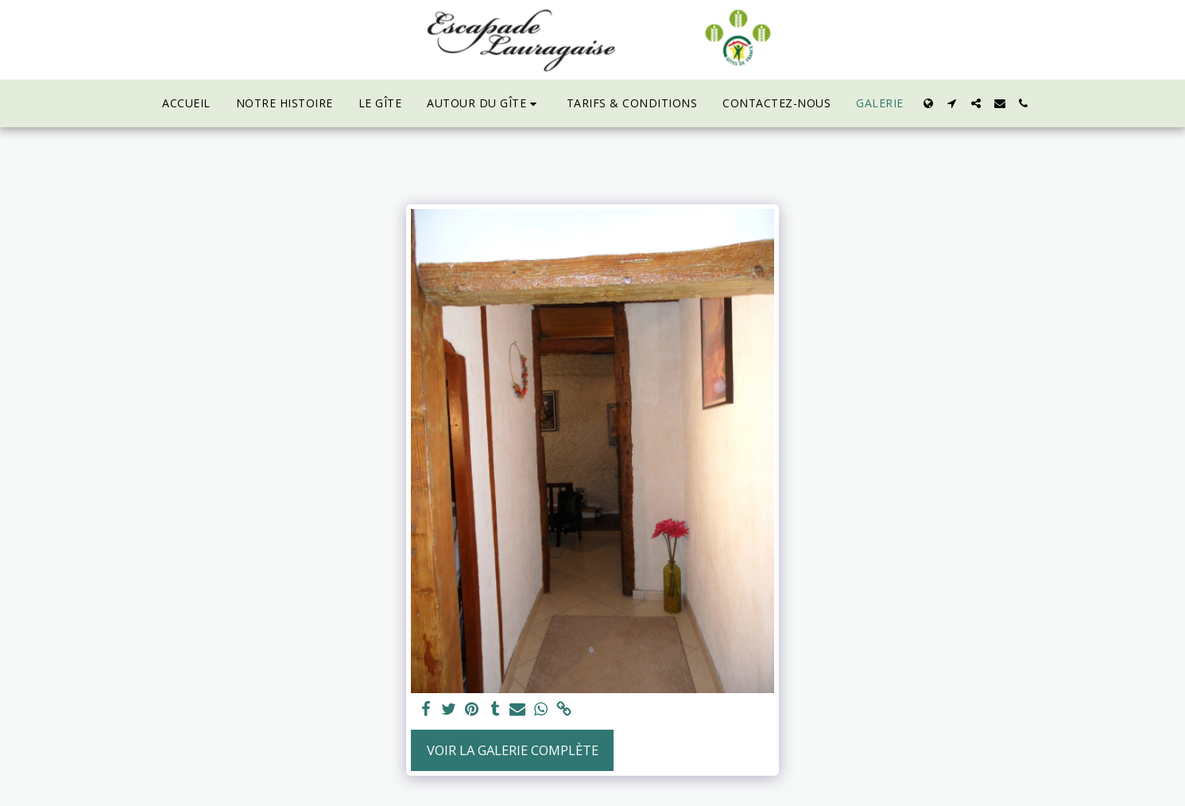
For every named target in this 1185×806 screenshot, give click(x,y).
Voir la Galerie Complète (512, 750)
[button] (484, 103)
